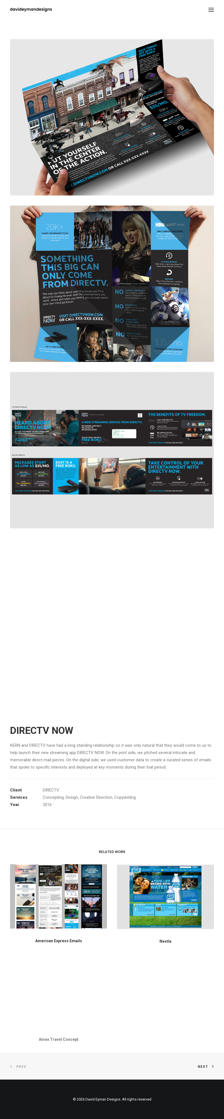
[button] (58, 899)
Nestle (165, 955)
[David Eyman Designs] (31, 10)
